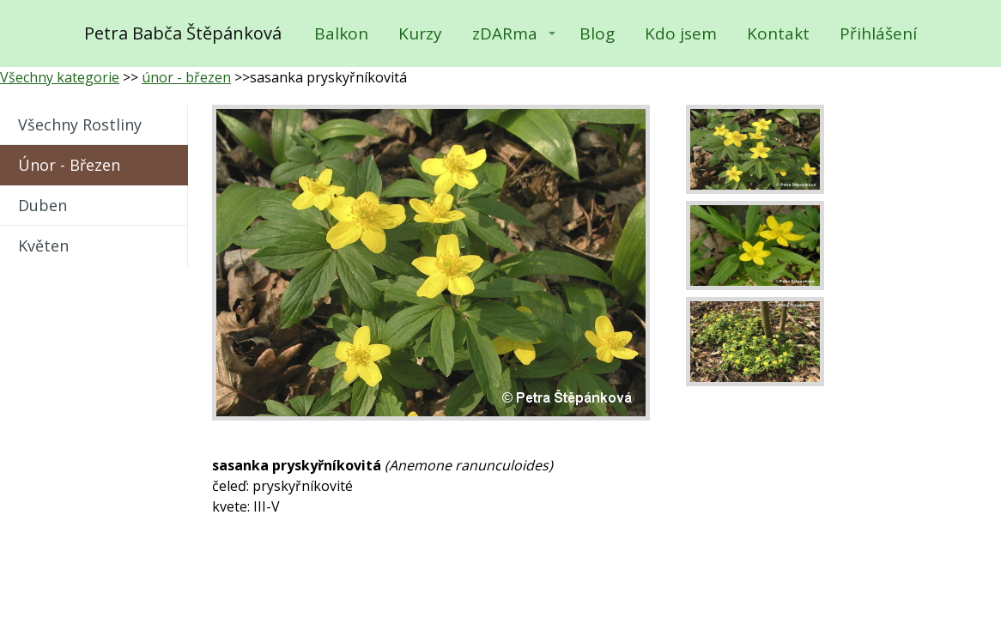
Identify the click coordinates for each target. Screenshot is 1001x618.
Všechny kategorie (59, 77)
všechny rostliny (80, 124)
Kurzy (420, 33)
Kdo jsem (681, 33)
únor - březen (186, 77)
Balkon (341, 33)
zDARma (504, 33)
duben (42, 205)
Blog (597, 33)
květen (43, 245)
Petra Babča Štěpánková (183, 33)
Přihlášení (878, 33)
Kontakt (778, 33)
